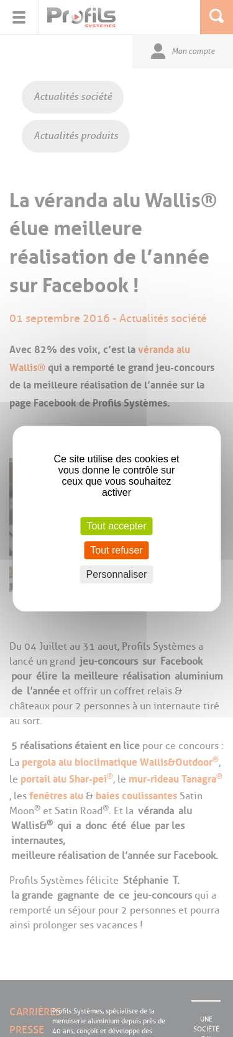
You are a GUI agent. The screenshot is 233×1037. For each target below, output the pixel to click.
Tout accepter (116, 526)
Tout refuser (116, 550)
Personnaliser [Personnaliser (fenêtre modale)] (116, 574)
